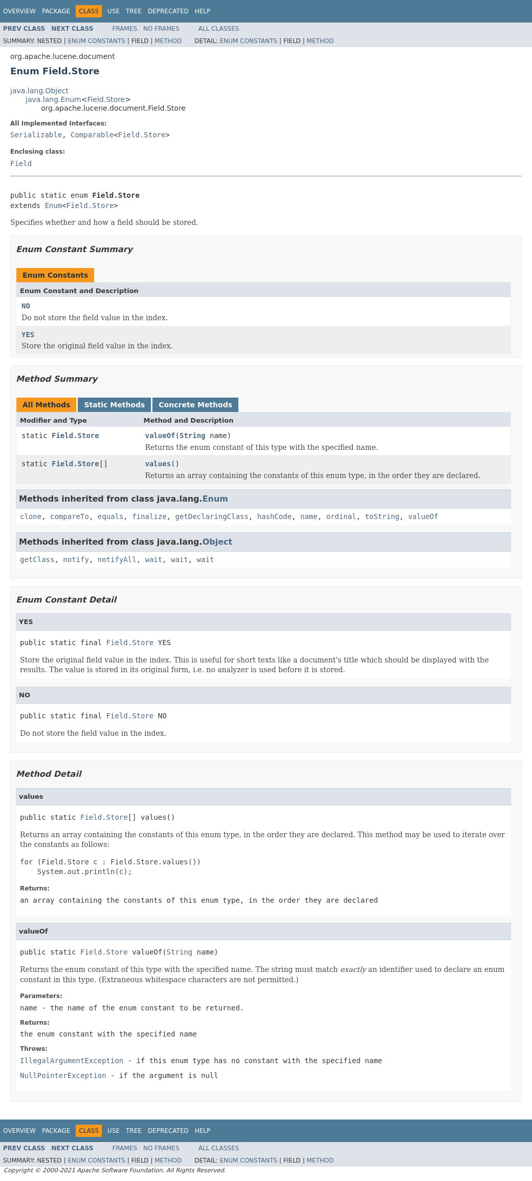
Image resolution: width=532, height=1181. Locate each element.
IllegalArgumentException (71, 1060)
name (309, 516)
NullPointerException (63, 1075)
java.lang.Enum (53, 99)
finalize (149, 516)
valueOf (160, 435)
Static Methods (114, 405)
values (158, 464)
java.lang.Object (39, 91)
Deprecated (168, 11)
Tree (134, 11)
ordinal (341, 516)
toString (382, 516)
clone (30, 516)
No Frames (161, 28)
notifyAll (117, 559)
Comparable (92, 135)
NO (25, 306)
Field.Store (106, 99)
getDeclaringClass (211, 516)
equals (111, 516)
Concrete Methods (195, 405)
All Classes (218, 28)
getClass (37, 559)
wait (153, 559)
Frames (125, 28)
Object (218, 542)
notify (76, 559)
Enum (53, 205)
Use (113, 11)
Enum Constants (96, 41)
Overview (19, 11)
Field (21, 163)
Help (203, 11)
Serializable (36, 135)
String (193, 435)
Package (56, 11)
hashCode (274, 516)
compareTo (69, 516)
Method (168, 41)
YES (27, 334)
